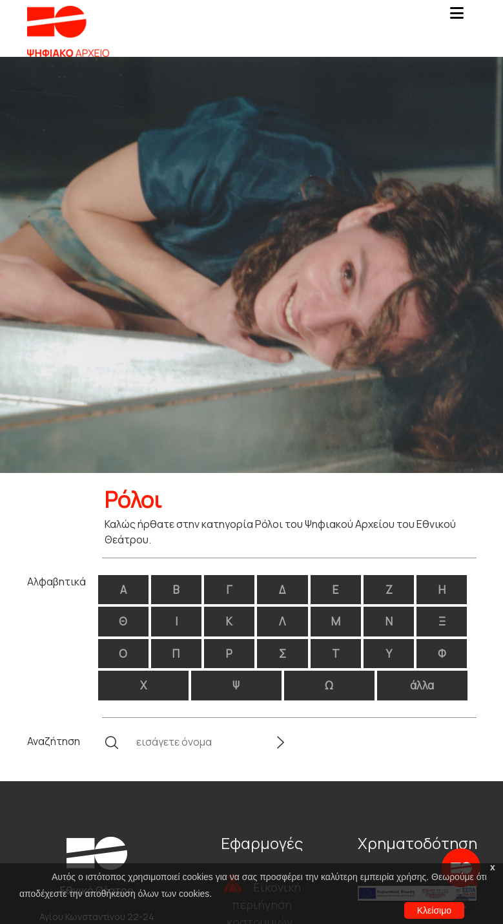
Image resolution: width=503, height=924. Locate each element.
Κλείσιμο (434, 910)
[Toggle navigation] (457, 17)
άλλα (422, 685)
